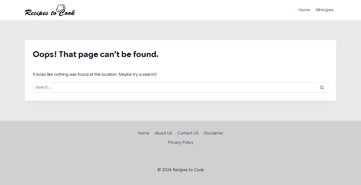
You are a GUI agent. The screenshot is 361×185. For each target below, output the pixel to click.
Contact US (188, 133)
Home (304, 10)
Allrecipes (324, 10)
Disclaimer (213, 133)
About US (163, 133)
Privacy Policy (181, 142)
